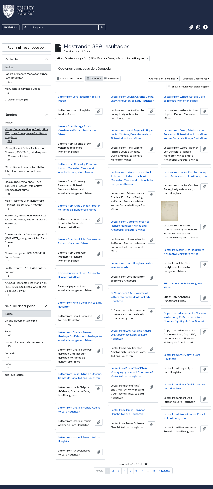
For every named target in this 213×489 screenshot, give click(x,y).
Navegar (10, 27)
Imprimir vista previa (70, 78)
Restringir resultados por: (27, 47)
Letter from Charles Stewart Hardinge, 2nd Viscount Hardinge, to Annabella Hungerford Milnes (80, 336)
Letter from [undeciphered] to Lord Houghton (79, 439)
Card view (94, 78)
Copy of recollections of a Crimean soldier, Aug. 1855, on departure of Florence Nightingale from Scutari (185, 317)
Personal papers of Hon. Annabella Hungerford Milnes (79, 275)
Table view (111, 78)
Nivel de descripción (20, 306)
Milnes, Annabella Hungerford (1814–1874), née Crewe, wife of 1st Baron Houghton (26, 135)
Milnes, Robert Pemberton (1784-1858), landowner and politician (25, 171)
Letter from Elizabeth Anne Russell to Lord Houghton (184, 416)
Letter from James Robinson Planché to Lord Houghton (128, 412)
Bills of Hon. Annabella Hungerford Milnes (184, 285)
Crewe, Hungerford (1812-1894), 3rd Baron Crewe (26, 257)
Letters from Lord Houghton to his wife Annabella (132, 265)
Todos (9, 67)
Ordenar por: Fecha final (162, 78)
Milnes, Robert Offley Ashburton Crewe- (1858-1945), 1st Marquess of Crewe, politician (26, 154)
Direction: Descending (195, 78)
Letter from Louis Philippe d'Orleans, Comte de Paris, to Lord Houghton (80, 376)
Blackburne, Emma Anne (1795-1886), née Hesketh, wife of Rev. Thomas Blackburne (24, 188)
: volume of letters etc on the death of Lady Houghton (130, 297)
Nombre (11, 114)
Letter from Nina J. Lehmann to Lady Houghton (80, 304)
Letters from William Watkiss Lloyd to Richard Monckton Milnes (184, 98)
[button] (190, 27)
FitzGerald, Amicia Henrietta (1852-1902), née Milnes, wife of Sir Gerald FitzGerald (26, 221)
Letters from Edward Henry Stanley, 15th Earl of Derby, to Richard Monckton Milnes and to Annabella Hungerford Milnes (132, 178)
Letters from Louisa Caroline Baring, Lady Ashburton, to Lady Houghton (132, 98)
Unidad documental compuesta (24, 344)
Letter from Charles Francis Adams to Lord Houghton (79, 409)
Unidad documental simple (21, 323)
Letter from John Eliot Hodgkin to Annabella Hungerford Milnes (184, 252)
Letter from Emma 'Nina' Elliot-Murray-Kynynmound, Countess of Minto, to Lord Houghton (132, 372)
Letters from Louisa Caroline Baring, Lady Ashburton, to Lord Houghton (185, 174)
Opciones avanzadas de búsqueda (84, 68)
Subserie (13, 355)
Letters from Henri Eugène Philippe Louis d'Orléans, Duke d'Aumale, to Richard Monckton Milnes (132, 134)
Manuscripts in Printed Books (22, 91)
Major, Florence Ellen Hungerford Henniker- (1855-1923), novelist (24, 205)
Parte (14, 333)
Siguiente (164, 470)
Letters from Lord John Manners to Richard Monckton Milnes (79, 241)
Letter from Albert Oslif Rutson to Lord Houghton (184, 386)
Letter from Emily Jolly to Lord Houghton (182, 357)
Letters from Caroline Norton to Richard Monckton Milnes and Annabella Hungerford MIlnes (130, 225)
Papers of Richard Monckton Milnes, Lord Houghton (26, 78)
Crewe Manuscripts (16, 101)
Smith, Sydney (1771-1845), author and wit (25, 272)
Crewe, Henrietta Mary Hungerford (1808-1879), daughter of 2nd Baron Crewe (26, 240)
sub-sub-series (14, 377)
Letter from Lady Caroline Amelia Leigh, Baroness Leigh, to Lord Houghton (131, 334)
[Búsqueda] (65, 27)
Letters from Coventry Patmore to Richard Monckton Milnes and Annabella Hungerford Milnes (79, 168)
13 (154, 470)
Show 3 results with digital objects (189, 86)
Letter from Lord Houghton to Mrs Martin (79, 98)
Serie (13, 366)
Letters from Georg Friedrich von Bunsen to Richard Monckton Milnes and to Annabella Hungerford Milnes (185, 134)
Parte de (11, 59)
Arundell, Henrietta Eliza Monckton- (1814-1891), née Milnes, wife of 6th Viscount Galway (26, 289)
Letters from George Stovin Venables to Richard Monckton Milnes (77, 130)
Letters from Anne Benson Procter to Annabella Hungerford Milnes (79, 207)
